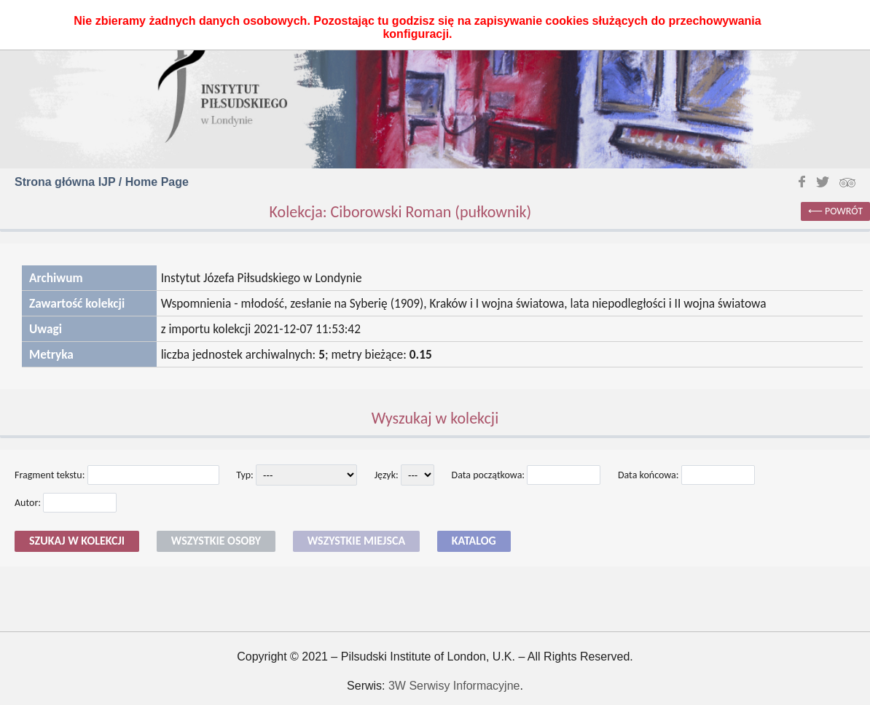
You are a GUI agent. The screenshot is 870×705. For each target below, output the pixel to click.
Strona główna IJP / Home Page (102, 182)
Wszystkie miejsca (356, 541)
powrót (844, 211)
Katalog (474, 541)
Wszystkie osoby (216, 541)
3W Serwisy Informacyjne (454, 685)
